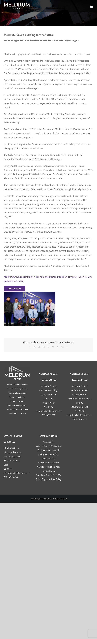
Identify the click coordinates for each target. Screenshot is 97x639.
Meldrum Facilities (17, 401)
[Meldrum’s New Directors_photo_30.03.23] (29, 292)
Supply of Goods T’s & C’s (48, 475)
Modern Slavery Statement (48, 446)
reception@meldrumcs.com (48, 411)
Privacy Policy (48, 471)
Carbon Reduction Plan (48, 466)
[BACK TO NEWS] (14, 289)
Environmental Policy (48, 462)
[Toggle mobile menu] (91, 6)
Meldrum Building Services (17, 384)
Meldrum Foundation (17, 413)
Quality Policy (48, 458)
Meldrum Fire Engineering (17, 405)
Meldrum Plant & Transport (17, 409)
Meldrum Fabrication (17, 397)
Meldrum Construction (17, 393)
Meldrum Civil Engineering (17, 389)
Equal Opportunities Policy (48, 479)
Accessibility (48, 442)
